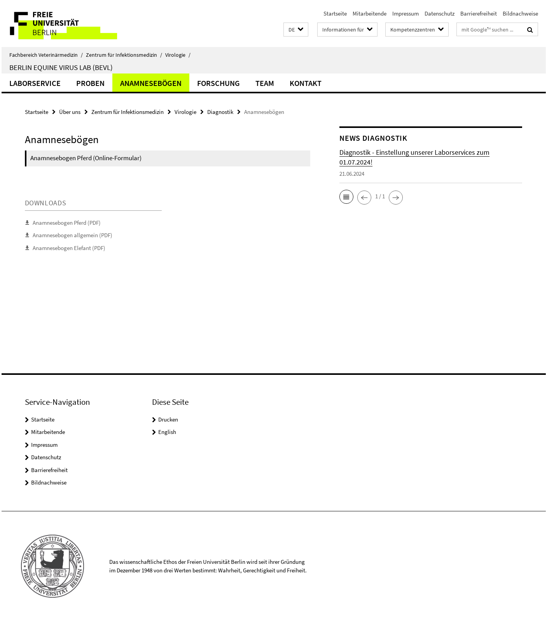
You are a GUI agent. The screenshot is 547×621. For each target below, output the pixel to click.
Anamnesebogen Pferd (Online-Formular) (86, 158)
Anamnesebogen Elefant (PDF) (69, 248)
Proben (90, 83)
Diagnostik (220, 111)
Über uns (69, 111)
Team (264, 83)
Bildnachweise (520, 13)
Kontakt (306, 83)
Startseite (335, 13)
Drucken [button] (168, 419)
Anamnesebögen (151, 83)
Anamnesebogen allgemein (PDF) (72, 235)
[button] (295, 30)
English (167, 432)
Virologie (177, 55)
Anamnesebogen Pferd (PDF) (67, 222)
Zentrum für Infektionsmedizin (124, 55)
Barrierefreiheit (478, 13)
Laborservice (35, 83)
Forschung (218, 83)
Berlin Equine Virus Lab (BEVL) (61, 67)
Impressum (405, 13)
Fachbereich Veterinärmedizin (46, 55)
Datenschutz (439, 13)
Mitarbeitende (369, 13)
